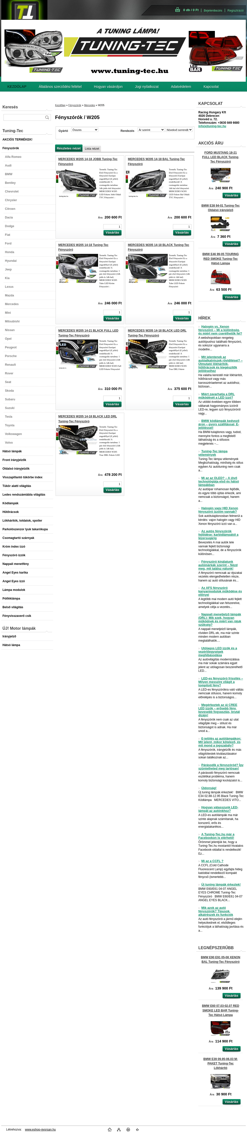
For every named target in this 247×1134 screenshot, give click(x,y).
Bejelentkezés (213, 10)
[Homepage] (17, 87)
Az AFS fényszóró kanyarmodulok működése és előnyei (220, 591)
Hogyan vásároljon (108, 87)
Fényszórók (74, 105)
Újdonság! (207, 788)
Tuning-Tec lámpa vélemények (212, 453)
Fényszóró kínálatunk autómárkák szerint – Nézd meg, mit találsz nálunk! (218, 565)
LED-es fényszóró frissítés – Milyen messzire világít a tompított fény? (220, 682)
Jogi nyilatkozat (147, 87)
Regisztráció (235, 10)
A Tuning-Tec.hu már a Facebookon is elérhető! (216, 836)
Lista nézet (92, 148)
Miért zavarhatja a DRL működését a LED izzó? (216, 395)
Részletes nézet (69, 148)
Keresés (10, 107)
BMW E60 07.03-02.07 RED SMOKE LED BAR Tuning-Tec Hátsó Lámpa (220, 1010)
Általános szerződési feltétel (60, 87)
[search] (46, 117)
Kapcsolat (211, 87)
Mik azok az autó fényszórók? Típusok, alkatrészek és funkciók (215, 911)
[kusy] (112, 226)
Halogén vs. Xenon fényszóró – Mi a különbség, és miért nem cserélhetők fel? (220, 330)
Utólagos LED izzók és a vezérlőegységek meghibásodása (217, 652)
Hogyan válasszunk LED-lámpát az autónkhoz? (218, 809)
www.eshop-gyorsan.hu (40, 1129)
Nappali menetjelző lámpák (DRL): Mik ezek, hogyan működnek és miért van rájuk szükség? (219, 620)
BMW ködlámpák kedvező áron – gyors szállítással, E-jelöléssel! (218, 424)
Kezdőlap (60, 105)
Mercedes (89, 105)
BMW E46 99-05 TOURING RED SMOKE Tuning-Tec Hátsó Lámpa (220, 258)
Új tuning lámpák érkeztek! (219, 884)
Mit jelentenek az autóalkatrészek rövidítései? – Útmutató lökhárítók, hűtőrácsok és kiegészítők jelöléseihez (220, 364)
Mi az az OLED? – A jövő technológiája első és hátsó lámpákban (218, 481)
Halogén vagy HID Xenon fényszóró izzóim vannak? (218, 510)
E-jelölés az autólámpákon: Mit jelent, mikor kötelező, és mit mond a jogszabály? (219, 742)
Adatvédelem (181, 87)
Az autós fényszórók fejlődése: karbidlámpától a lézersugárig (218, 535)
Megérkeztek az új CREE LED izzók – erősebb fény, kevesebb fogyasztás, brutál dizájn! (219, 710)
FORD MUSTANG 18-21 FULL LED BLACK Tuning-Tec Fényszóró (220, 157)
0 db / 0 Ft (191, 10)
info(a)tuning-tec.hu (212, 126)
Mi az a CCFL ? (210, 861)
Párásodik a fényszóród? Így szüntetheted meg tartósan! (221, 766)
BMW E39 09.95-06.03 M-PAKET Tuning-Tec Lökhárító (220, 1063)
